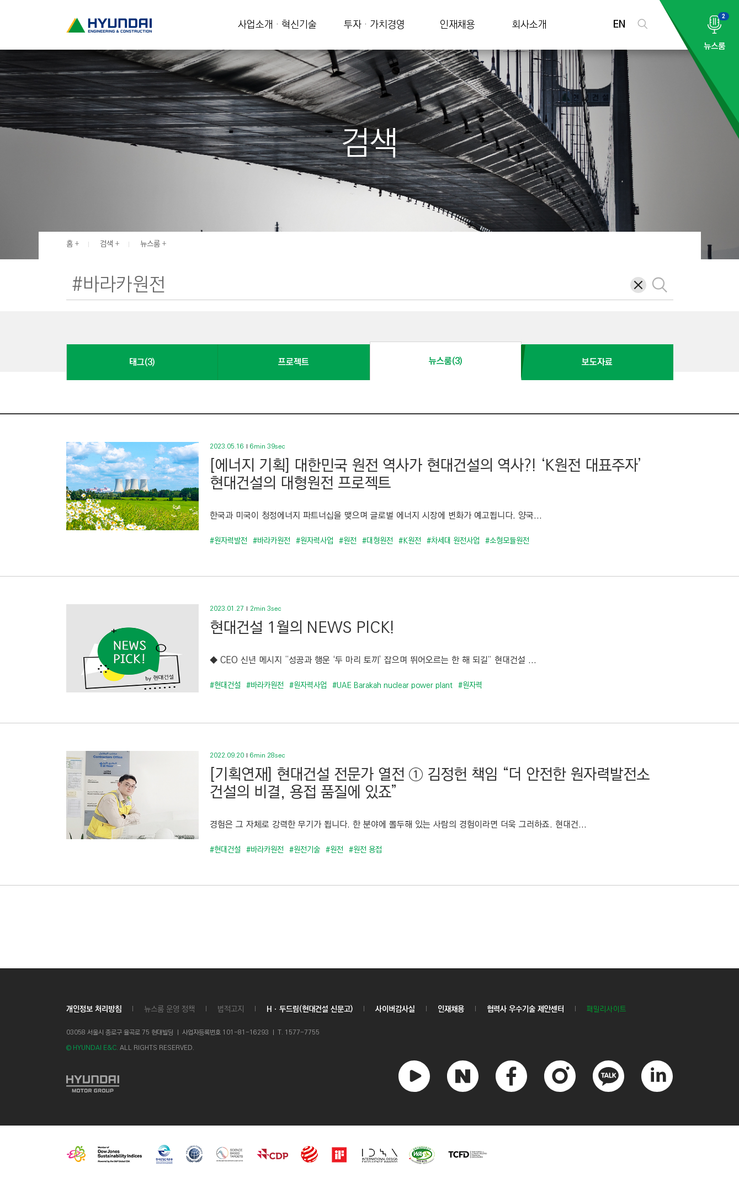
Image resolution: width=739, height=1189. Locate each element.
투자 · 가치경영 (374, 25)
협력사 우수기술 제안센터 (525, 1009)
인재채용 (457, 25)
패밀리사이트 (606, 1009)
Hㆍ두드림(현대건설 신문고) (310, 1009)
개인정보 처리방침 (93, 1009)
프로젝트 (293, 362)
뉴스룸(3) (445, 361)
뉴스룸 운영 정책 (169, 1009)
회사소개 (529, 25)
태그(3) (142, 362)
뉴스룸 (150, 244)
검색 (106, 244)
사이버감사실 (395, 1009)
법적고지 (230, 1009)
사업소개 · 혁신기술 (277, 25)
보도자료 (597, 362)
